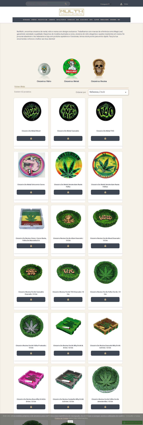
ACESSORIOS (84, 19)
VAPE (91, 19)
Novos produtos (20, 400)
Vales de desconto (80, 413)
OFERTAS (34, 19)
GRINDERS (113, 19)
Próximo (122, 371)
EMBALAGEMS (104, 19)
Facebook (25, 387)
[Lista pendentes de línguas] (106, 4)
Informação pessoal (80, 400)
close (70, 422)
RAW (77, 19)
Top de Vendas (19, 403)
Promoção (18, 406)
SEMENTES (52, 19)
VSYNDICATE (71, 19)
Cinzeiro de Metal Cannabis (57, 131)
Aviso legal (48, 400)
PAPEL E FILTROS (61, 19)
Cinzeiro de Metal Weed (27, 131)
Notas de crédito (79, 406)
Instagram (39, 387)
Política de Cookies (61, 418)
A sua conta (78, 397)
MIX (119, 19)
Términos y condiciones (52, 403)
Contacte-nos (48, 406)
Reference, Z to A (108, 92)
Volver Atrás (19, 86)
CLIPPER (96, 19)
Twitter (32, 387)
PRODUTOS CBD (42, 19)
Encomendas (78, 403)
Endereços (77, 410)
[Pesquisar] (48, 4)
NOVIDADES (26, 19)
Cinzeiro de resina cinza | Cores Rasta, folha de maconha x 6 (86, 187)
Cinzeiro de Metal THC (86, 131)
